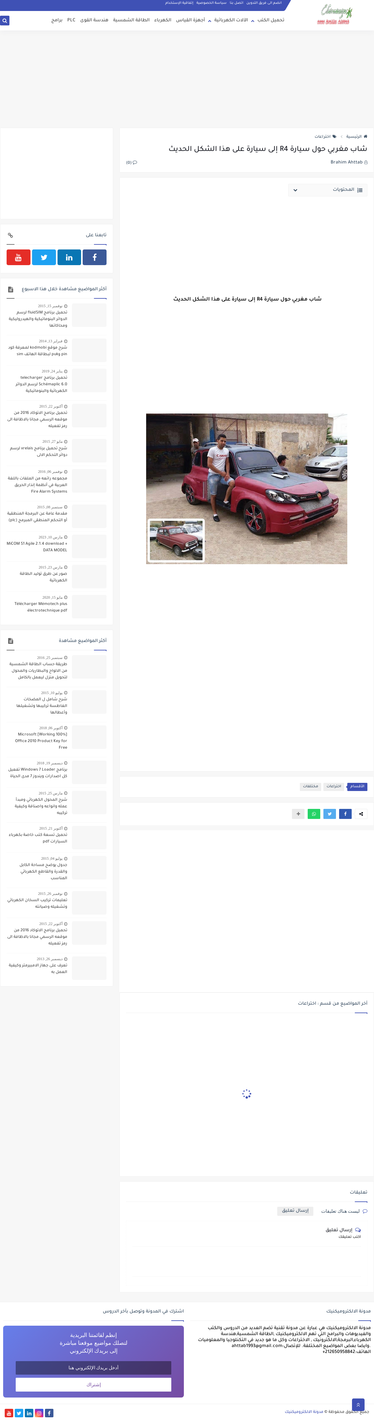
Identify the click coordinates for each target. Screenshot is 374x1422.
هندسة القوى (94, 20)
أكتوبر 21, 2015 (51, 828)
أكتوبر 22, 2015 (51, 406)
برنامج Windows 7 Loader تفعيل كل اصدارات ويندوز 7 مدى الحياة (37, 773)
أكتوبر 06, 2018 (51, 728)
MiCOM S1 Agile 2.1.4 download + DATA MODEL (37, 547)
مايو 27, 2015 (52, 441)
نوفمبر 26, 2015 (50, 893)
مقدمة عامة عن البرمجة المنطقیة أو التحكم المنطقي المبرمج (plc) (37, 517)
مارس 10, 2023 (51, 537)
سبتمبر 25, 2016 (50, 657)
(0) (131, 163)
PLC (71, 20)
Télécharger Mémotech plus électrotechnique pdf (40, 607)
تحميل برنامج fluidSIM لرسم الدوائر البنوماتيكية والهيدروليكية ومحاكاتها (38, 319)
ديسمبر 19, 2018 (50, 763)
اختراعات (326, 137)
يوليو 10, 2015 (52, 693)
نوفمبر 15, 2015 (50, 306)
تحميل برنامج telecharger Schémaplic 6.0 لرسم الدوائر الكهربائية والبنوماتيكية (41, 384)
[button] (345, 814)
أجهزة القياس (190, 20)
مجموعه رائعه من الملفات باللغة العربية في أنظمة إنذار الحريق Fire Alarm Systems (37, 485)
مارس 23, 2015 (51, 567)
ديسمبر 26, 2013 (50, 959)
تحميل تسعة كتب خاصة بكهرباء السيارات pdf (38, 838)
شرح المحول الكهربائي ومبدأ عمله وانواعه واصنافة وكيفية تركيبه (41, 806)
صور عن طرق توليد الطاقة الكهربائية (43, 577)
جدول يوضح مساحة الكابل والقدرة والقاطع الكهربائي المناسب (43, 872)
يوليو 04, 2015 (52, 858)
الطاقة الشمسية (131, 20)
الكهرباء (162, 20)
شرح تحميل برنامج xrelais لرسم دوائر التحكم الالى (38, 451)
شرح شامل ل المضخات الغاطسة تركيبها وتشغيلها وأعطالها (41, 706)
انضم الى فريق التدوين (264, 3)
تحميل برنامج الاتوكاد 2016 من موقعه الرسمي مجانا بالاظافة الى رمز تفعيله (37, 420)
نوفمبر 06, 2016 (50, 471)
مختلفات (310, 787)
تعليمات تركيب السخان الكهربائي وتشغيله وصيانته (37, 903)
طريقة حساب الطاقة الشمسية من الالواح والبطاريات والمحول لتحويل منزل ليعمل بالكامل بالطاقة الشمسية (38, 671)
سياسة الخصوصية (211, 3)
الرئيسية (356, 137)
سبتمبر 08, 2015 (50, 507)
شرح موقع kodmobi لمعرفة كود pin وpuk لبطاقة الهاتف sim (37, 351)
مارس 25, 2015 (51, 793)
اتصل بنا (236, 3)
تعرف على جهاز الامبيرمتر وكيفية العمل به (38, 969)
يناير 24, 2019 (52, 371)
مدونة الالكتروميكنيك (304, 1412)
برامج (57, 20)
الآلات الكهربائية (231, 20)
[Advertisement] (187, 79)
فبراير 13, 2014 (51, 341)
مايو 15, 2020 (52, 597)
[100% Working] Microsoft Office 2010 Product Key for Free (41, 741)
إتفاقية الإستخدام (179, 3)
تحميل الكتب (270, 20)
